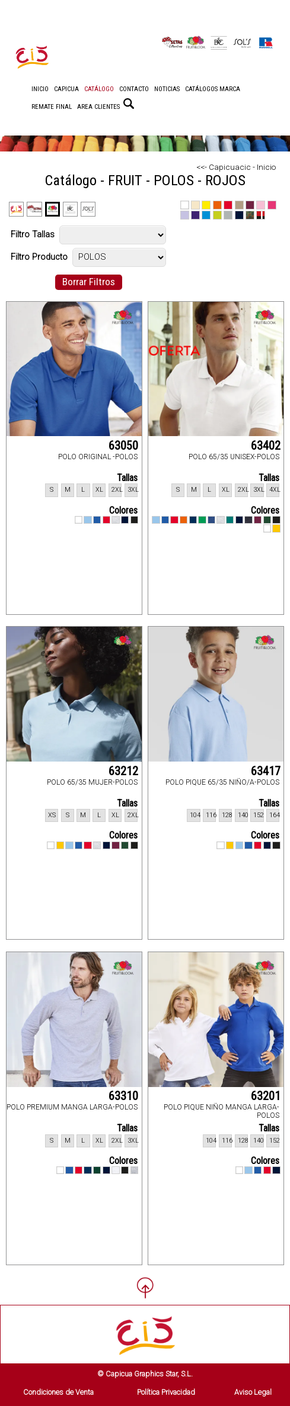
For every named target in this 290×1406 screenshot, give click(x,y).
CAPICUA (66, 89)
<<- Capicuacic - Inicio (236, 167)
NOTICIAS (167, 89)
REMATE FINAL (51, 107)
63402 (266, 445)
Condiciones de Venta (58, 1392)
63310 (123, 1096)
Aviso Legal (253, 1392)
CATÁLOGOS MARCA (212, 89)
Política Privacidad (166, 1392)
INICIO (40, 89)
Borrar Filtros (88, 282)
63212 (123, 771)
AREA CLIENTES (98, 107)
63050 (123, 445)
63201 (266, 1096)
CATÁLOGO (99, 89)
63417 (266, 771)
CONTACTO (134, 89)
